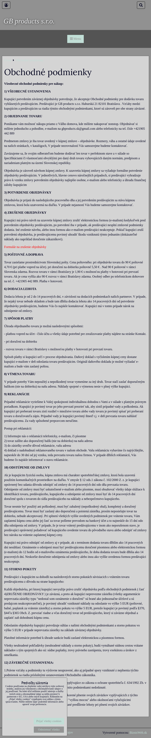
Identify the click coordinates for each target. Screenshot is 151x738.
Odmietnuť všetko (49, 729)
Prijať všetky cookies (48, 721)
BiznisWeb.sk (138, 732)
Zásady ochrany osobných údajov (25, 710)
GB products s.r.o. (29, 21)
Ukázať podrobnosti (17, 719)
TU (49, 247)
